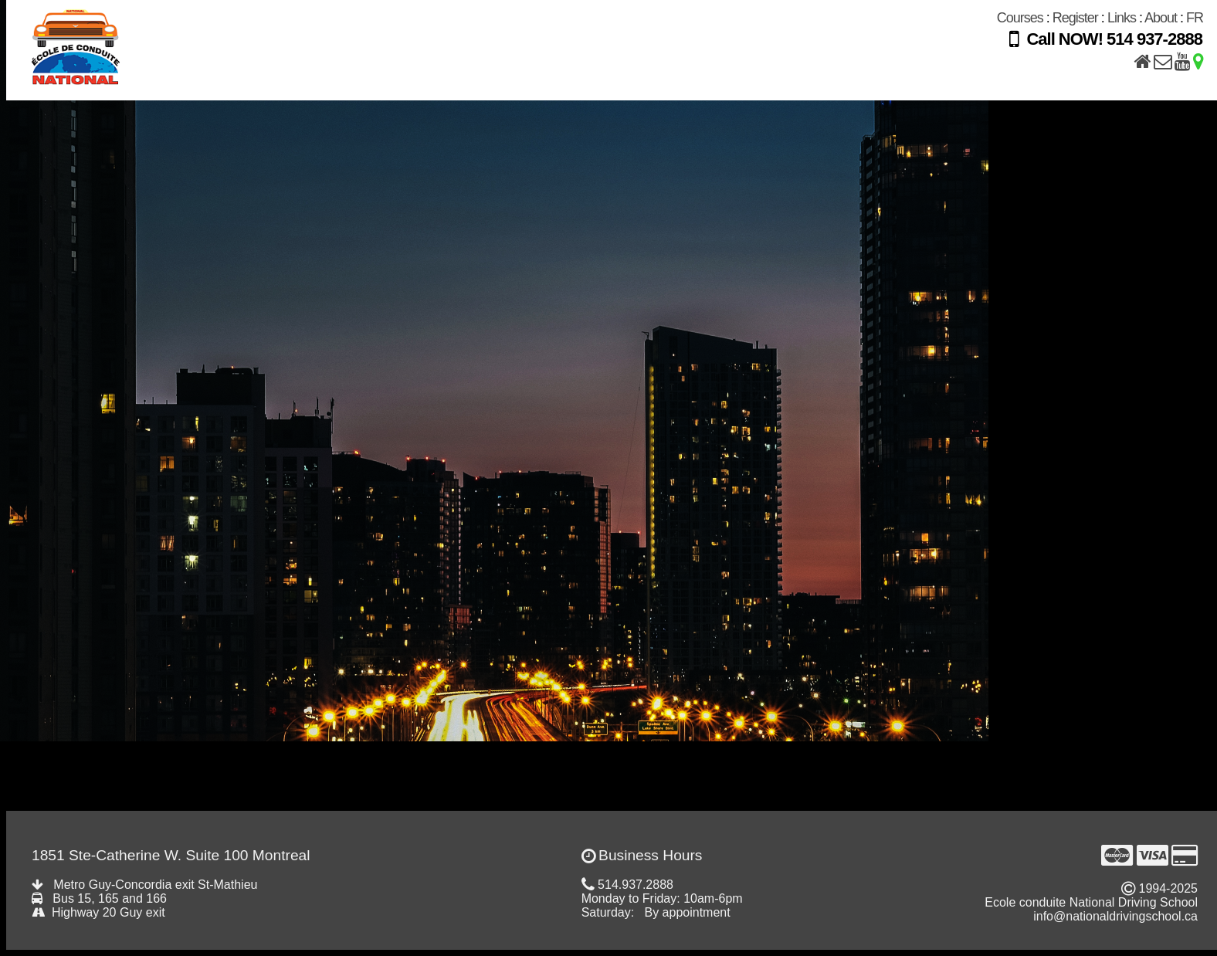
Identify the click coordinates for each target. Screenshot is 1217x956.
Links (1121, 17)
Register (1075, 17)
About (1160, 17)
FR (1194, 17)
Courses (1020, 17)
